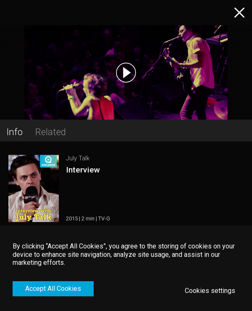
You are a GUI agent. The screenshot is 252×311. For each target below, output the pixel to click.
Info (14, 131)
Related (50, 131)
